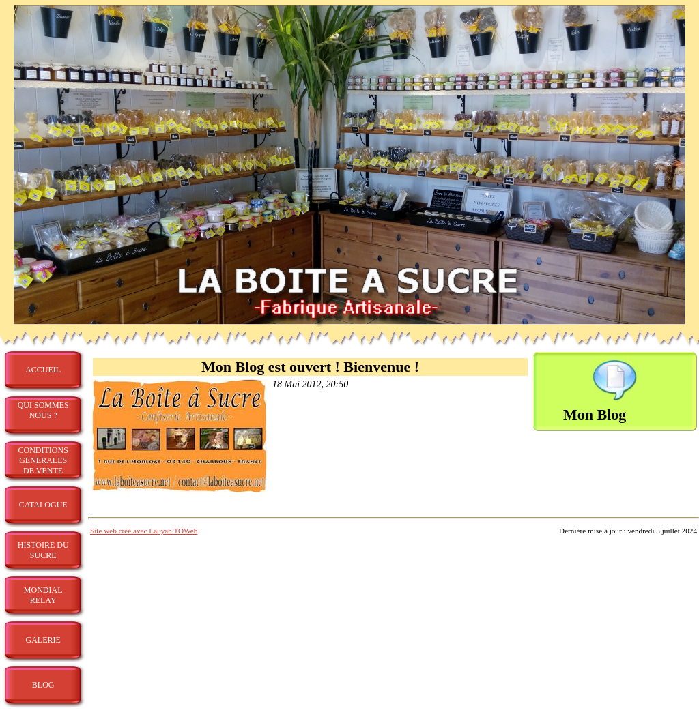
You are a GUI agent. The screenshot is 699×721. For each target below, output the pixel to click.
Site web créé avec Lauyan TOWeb (143, 531)
